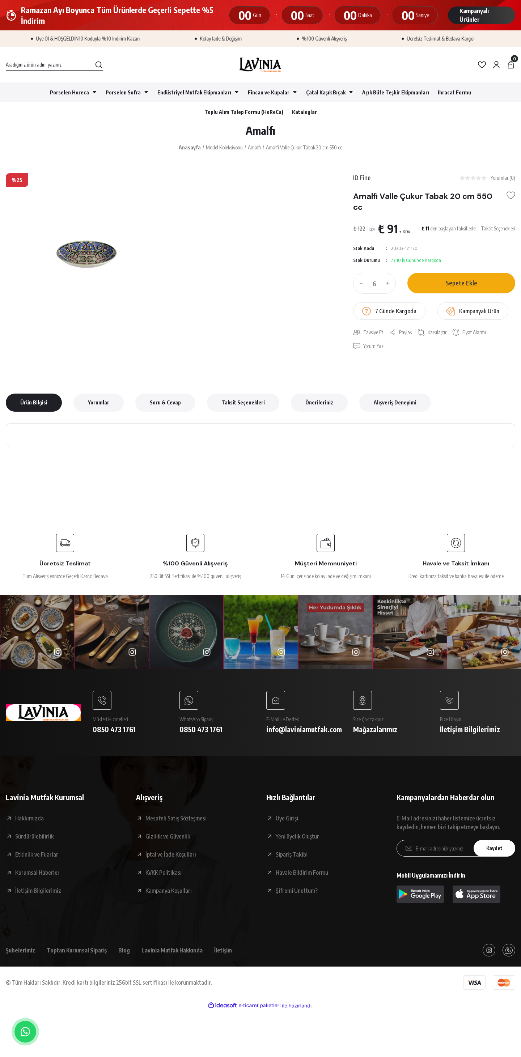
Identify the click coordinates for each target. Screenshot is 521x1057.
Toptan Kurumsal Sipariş (79, 951)
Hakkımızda (29, 819)
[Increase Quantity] (389, 283)
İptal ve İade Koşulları (170, 855)
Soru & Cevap (165, 403)
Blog (128, 951)
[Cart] (511, 64)
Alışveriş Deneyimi (395, 403)
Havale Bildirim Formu (302, 874)
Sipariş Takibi (292, 855)
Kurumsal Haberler (37, 874)
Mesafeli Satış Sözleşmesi (176, 819)
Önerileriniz (319, 403)
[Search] (54, 65)
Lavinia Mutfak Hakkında (176, 951)
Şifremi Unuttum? (297, 892)
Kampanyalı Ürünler (474, 15)
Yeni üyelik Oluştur (297, 837)
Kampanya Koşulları (168, 892)
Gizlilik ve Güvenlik (167, 837)
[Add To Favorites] (511, 196)
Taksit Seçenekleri (243, 403)
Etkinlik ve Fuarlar (36, 855)
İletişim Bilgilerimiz (38, 892)
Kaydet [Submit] (494, 850)
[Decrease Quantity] (359, 283)
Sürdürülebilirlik (34, 837)
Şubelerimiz (21, 951)
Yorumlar (98, 403)
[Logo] (260, 64)
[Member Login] (496, 64)
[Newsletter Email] (456, 849)
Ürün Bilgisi (33, 403)
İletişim (229, 951)
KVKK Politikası (163, 874)
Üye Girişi (287, 819)
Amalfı (260, 131)
